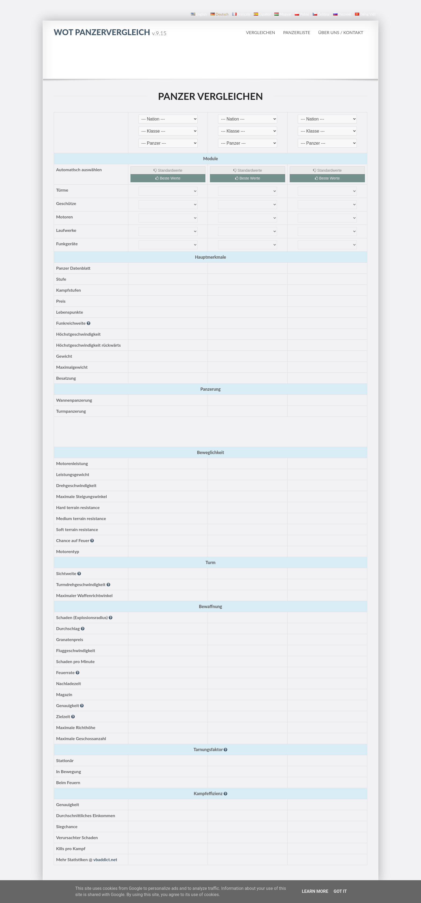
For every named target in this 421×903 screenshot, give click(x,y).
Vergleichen (260, 32)
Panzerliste (296, 32)
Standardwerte (168, 170)
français (241, 14)
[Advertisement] (210, 57)
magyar (282, 14)
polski (302, 14)
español (262, 14)
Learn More (315, 891)
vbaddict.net (105, 859)
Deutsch (219, 14)
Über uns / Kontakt (340, 32)
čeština (321, 14)
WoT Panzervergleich (110, 32)
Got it (340, 891)
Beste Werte (167, 178)
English (199, 14)
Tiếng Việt (365, 14)
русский (342, 14)
